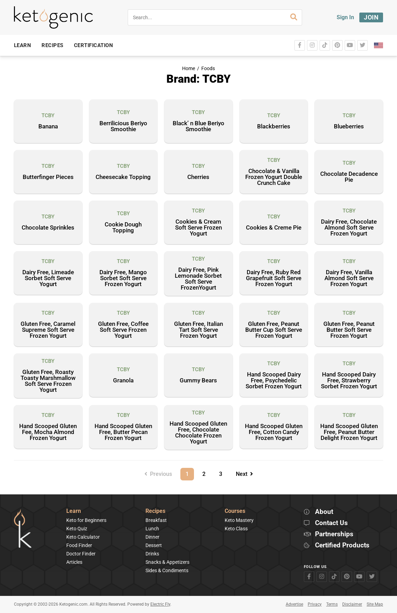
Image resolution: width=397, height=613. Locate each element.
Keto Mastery (239, 520)
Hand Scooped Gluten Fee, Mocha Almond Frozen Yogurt (48, 432)
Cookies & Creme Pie (273, 228)
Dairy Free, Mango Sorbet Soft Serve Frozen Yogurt (123, 278)
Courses (235, 511)
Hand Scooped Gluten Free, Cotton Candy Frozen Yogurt (273, 432)
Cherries (198, 177)
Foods (208, 69)
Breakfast (156, 520)
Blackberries (273, 127)
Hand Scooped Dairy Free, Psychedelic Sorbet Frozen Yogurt (274, 381)
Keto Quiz (76, 528)
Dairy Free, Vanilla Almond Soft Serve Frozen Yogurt (349, 278)
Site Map (375, 604)
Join (371, 17)
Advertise (294, 604)
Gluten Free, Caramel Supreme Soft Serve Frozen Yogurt (48, 330)
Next (244, 474)
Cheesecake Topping (123, 177)
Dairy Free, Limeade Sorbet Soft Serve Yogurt (48, 278)
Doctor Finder (81, 553)
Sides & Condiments (166, 570)
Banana (48, 127)
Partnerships (334, 534)
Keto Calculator (83, 537)
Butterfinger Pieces (48, 177)
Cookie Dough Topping (123, 228)
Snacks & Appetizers (167, 562)
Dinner (152, 537)
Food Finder (79, 545)
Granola (123, 380)
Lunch (152, 528)
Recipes (155, 511)
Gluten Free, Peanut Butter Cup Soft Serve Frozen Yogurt (273, 330)
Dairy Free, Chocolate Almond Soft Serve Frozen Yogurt (349, 228)
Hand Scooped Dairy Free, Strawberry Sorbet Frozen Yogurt (349, 381)
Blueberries (349, 127)
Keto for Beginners (86, 520)
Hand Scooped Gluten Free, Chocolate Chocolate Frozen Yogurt (198, 433)
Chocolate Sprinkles (48, 228)
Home (188, 69)
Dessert (153, 545)
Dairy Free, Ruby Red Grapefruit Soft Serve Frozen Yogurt (273, 278)
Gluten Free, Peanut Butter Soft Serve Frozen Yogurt (349, 330)
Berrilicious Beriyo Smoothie (123, 126)
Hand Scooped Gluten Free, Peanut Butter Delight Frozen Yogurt (349, 432)
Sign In (345, 17)
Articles (74, 562)
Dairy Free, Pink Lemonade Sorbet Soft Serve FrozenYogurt (198, 279)
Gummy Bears (198, 380)
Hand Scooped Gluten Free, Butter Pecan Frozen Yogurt (123, 432)
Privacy (315, 604)
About (324, 512)
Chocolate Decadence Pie (349, 177)
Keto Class (236, 528)
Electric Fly (160, 604)
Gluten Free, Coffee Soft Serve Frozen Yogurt (123, 330)
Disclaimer (352, 604)
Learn (73, 511)
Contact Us (331, 523)
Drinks (152, 553)
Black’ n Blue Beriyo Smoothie (198, 126)
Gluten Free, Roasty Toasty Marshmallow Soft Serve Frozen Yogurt (48, 381)
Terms (332, 604)
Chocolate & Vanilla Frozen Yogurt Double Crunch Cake (273, 177)
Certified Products (342, 545)
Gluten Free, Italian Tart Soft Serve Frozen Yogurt (198, 330)
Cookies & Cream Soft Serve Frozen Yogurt (198, 228)
